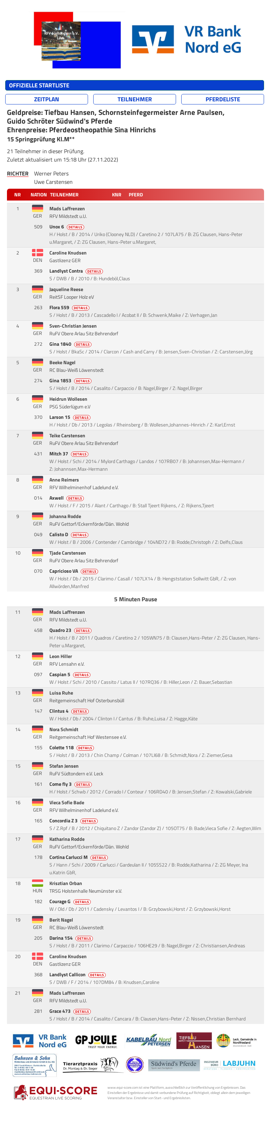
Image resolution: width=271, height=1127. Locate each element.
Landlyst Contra (76, 271)
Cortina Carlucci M (79, 857)
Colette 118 (72, 747)
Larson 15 (70, 417)
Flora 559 (69, 307)
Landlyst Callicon (78, 974)
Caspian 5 (70, 674)
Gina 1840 (71, 344)
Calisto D (69, 534)
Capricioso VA (74, 571)
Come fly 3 (71, 784)
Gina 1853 (71, 380)
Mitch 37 (69, 453)
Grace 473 (70, 1011)
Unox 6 (67, 226)
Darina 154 (71, 938)
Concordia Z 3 (74, 820)
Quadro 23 (71, 630)
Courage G (70, 901)
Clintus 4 (69, 711)
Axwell (67, 498)
